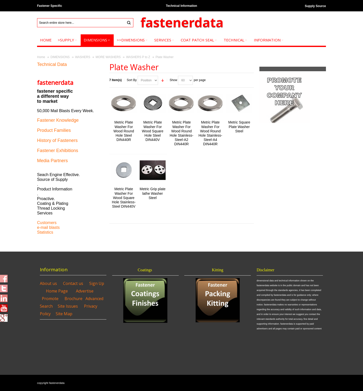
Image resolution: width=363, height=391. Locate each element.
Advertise (85, 291)
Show (173, 80)
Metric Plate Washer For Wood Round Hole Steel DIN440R (123, 131)
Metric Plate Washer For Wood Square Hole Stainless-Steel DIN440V (124, 197)
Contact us (73, 283)
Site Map (64, 313)
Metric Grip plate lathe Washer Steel (153, 193)
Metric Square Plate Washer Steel (239, 126)
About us (48, 283)
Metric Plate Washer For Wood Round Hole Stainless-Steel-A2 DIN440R (181, 133)
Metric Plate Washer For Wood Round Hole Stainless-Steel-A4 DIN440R (210, 133)
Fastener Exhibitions (57, 150)
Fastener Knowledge (58, 120)
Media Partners (52, 160)
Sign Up (96, 283)
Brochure (73, 298)
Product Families (54, 130)
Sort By (132, 80)
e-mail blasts (48, 227)
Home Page (57, 291)
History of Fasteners (57, 140)
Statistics (45, 232)
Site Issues (68, 306)
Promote (50, 298)
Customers (46, 223)
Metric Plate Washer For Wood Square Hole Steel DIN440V (152, 131)
